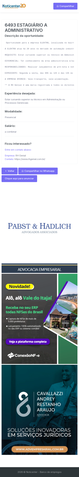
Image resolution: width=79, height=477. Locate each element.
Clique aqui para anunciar (19, 178)
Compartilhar (65, 6)
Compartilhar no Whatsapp (37, 170)
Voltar (9, 170)
